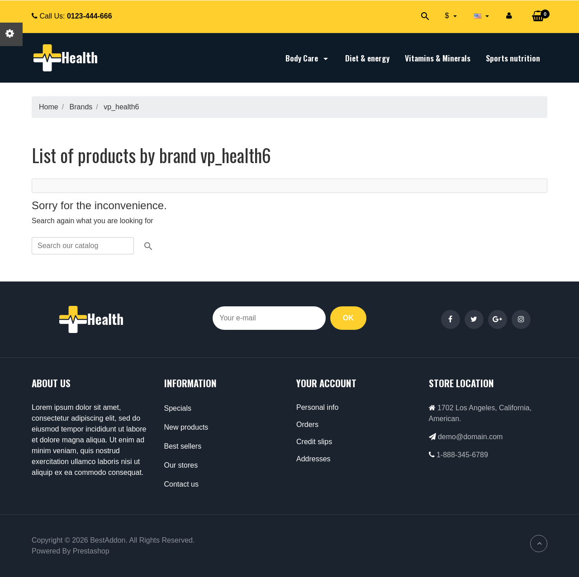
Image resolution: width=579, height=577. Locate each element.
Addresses (313, 459)
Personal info (317, 407)
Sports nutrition (513, 58)
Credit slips (314, 442)
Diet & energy (367, 58)
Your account (326, 383)
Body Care (307, 58)
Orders (307, 424)
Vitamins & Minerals (437, 58)
